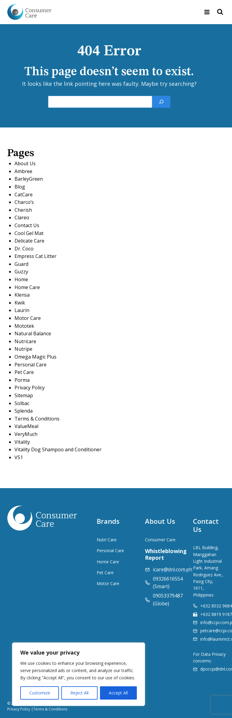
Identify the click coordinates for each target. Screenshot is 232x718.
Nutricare (25, 341)
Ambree (23, 171)
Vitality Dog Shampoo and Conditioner (58, 449)
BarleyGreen (28, 178)
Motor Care (27, 318)
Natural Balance (32, 333)
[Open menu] (206, 12)
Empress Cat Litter (35, 256)
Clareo (21, 217)
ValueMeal (26, 426)
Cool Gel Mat (29, 233)
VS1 (18, 457)
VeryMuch (25, 434)
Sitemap (23, 395)
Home (21, 279)
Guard (21, 264)
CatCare (23, 194)
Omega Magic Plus (35, 356)
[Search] (161, 102)
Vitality (22, 442)
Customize (39, 693)
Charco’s (24, 202)
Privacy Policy (29, 387)
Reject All (79, 693)
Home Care (27, 287)
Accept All (118, 693)
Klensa (22, 294)
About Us (25, 163)
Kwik (19, 302)
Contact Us (26, 225)
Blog (19, 186)
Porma (22, 380)
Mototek (24, 326)
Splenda (23, 410)
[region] (78, 674)
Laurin (21, 310)
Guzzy (21, 271)
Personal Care (30, 364)
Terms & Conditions (37, 418)
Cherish (23, 210)
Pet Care (24, 372)
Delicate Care (29, 240)
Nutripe (23, 349)
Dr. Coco (24, 248)
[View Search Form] (220, 12)
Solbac (21, 403)
